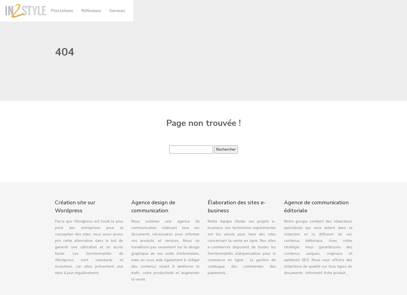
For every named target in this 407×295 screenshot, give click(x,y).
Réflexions (91, 11)
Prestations (62, 11)
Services (117, 11)
